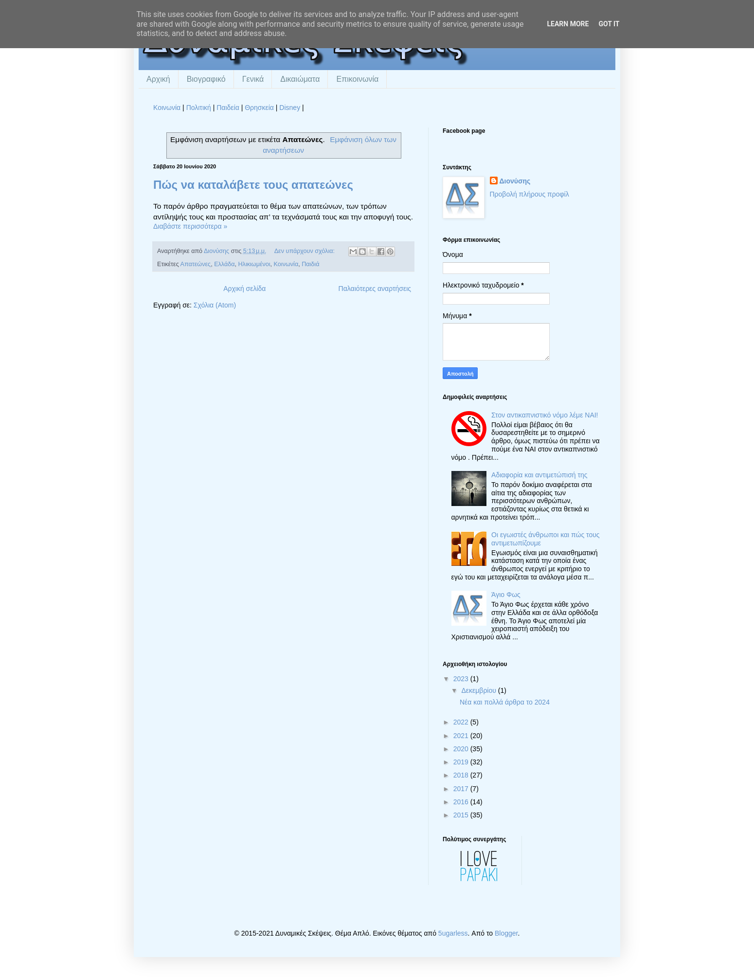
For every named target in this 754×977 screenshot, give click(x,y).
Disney (289, 107)
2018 (461, 775)
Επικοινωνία (357, 79)
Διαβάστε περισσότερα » (190, 226)
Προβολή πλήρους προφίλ (529, 194)
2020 (461, 749)
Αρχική (158, 79)
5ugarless (453, 933)
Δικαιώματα (300, 79)
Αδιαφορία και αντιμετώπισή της (539, 475)
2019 (461, 762)
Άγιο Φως (506, 594)
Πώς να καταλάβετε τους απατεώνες (253, 184)
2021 (461, 736)
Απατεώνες (195, 264)
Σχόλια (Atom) (215, 305)
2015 (461, 815)
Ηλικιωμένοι (254, 264)
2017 (461, 789)
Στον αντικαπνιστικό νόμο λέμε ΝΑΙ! (544, 415)
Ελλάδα (224, 264)
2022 (461, 722)
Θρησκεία (259, 107)
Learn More (568, 24)
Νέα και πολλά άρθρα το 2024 (505, 702)
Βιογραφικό (206, 79)
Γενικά (253, 79)
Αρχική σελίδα (244, 288)
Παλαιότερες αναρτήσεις (375, 288)
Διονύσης (515, 181)
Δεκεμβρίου (479, 690)
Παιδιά (310, 264)
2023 (461, 679)
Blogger (506, 933)
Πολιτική (198, 107)
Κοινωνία (166, 107)
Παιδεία (227, 107)
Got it (608, 24)
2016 (461, 802)
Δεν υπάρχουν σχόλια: (305, 251)
